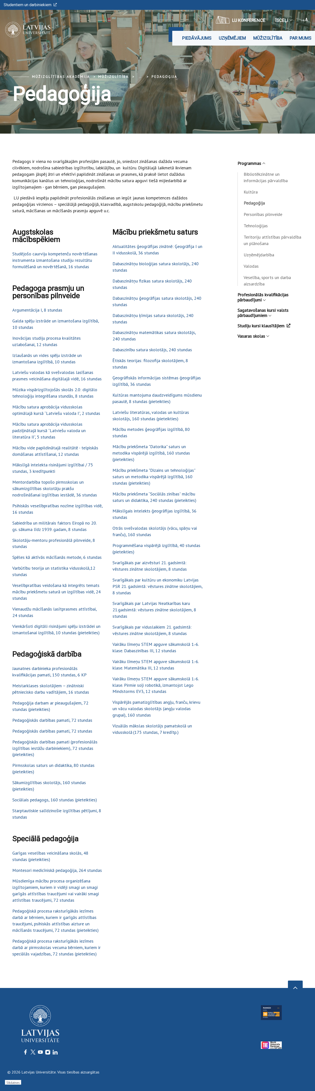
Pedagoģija (164, 76)
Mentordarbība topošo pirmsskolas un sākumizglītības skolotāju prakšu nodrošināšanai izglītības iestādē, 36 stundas (54, 488)
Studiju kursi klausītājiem (263, 326)
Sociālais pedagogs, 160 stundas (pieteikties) (54, 800)
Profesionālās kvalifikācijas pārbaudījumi (262, 297)
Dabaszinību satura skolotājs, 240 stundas (152, 349)
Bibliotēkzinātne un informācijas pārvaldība (266, 177)
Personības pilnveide (263, 214)
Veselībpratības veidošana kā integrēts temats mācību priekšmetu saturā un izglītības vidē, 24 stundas (56, 591)
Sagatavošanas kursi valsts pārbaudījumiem (262, 312)
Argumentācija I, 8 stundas (37, 310)
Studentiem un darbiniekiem (30, 4)
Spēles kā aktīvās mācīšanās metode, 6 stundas (57, 557)
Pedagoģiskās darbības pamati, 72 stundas (52, 720)
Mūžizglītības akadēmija (61, 76)
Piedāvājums (196, 38)
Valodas (251, 266)
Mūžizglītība (267, 38)
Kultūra (251, 192)
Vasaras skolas (253, 336)
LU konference (240, 20)
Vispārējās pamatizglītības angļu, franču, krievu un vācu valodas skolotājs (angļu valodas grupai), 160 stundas (156, 708)
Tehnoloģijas (256, 226)
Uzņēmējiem (232, 38)
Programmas (251, 163)
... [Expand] (140, 76)
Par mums (300, 38)
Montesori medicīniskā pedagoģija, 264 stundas (57, 870)
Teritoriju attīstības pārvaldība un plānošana (272, 240)
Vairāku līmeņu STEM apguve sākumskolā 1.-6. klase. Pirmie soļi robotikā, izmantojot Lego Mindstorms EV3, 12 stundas (155, 685)
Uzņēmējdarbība (259, 255)
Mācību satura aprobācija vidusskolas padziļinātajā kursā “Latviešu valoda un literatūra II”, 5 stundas (49, 430)
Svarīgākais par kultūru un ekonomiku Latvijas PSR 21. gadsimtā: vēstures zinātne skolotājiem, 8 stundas (157, 586)
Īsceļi (283, 20)
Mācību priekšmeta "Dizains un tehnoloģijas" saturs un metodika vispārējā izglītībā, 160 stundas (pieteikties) (153, 476)
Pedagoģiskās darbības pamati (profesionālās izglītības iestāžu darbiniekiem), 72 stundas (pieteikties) (54, 748)
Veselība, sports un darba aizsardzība (267, 281)
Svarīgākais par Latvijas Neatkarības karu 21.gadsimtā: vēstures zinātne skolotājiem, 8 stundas (154, 609)
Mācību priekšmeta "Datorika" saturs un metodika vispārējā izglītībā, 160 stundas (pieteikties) (151, 453)
